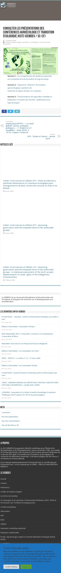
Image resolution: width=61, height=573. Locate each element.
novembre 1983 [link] (43, 450)
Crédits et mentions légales (11, 492)
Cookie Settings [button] (11, 567)
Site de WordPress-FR (10, 425)
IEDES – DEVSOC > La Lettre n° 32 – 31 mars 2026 (21, 358)
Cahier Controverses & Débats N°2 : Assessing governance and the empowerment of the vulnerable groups (28, 227)
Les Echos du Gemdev (9, 496)
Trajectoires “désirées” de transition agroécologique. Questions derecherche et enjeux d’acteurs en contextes (26, 88)
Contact (4, 483)
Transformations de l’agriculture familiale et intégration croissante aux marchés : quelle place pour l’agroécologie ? (29, 100)
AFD (2, 516)
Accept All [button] (26, 567)
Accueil (3, 479)
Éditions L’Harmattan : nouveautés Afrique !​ (18, 327)
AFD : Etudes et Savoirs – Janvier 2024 (41, 137)
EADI (2, 520)
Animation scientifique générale (13, 528)
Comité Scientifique (8, 507)
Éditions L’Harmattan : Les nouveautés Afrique (19, 365)
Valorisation (5, 511)
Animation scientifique (30, 42)
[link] (43, 450)
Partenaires (5, 487)
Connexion (6, 412)
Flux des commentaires (11, 421)
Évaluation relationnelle (10, 533)
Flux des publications (10, 417)
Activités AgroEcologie (13, 42)
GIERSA (3, 524)
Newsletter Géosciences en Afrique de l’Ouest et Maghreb (24, 344)
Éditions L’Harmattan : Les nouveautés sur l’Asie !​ (20, 351)
